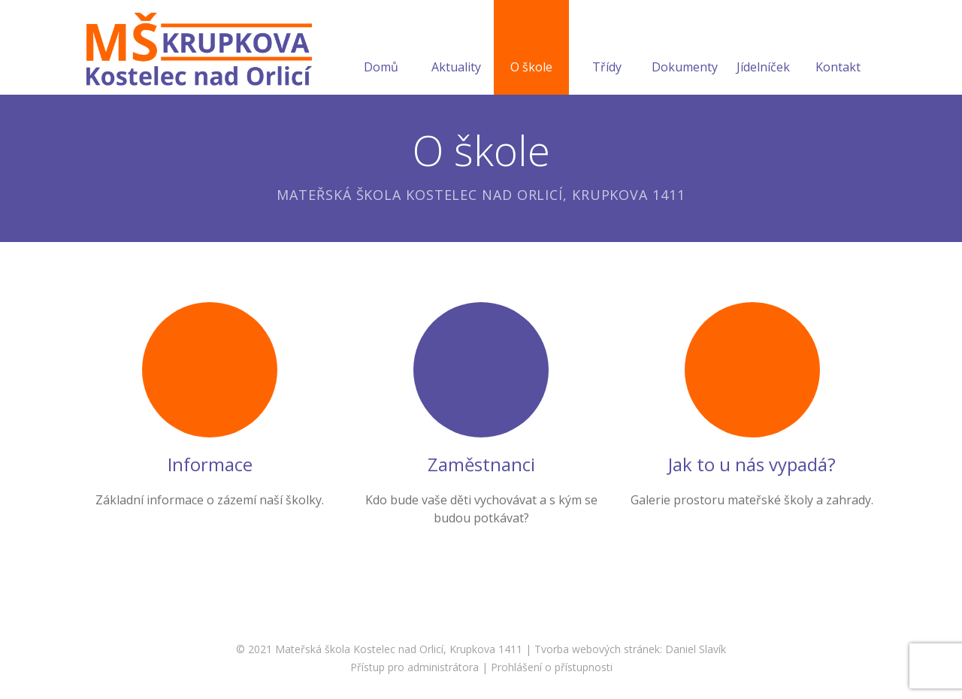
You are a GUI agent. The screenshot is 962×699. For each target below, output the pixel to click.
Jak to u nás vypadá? (752, 464)
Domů (381, 49)
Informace (210, 464)
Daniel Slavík (695, 649)
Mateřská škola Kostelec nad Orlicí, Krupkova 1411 (398, 649)
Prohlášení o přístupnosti (552, 667)
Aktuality (456, 49)
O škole (531, 49)
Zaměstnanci (481, 464)
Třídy (607, 49)
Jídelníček (763, 49)
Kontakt (838, 49)
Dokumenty (685, 49)
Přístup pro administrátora (414, 667)
